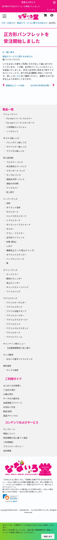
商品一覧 (8, 109)
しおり (9, 245)
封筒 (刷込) (11, 241)
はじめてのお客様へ (12, 385)
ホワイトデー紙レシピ (16, 146)
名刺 (8, 203)
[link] (11, 498)
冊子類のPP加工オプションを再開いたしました (21, 6)
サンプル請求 (12, 370)
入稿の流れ (8, 394)
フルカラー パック (14, 162)
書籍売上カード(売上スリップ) (20, 250)
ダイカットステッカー (16, 254)
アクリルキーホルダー (16, 302)
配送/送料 (7, 411)
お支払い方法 (9, 406)
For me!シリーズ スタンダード (20, 122)
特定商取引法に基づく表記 (15, 437)
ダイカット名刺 (13, 207)
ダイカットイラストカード (18, 224)
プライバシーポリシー (13, 446)
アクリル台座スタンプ (16, 311)
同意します (48, 536)
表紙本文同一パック (15, 179)
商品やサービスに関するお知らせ (18, 56)
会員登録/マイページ (12, 402)
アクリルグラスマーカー (17, 319)
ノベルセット (12, 131)
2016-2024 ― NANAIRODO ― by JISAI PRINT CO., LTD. (29, 510)
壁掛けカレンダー (14, 278)
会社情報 (7, 450)
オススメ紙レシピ (11, 138)
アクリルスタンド (14, 306)
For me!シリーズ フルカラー (19, 118)
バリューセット (10, 114)
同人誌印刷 (8, 157)
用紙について (9, 433)
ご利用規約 (8, 442)
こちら (18, 75)
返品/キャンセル (10, 415)
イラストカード (13, 220)
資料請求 (7, 365)
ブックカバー (12, 187)
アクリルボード (13, 332)
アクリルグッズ (10, 298)
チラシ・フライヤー (15, 233)
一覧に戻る (8, 52)
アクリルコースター (15, 315)
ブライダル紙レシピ (15, 150)
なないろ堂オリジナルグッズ (19, 358)
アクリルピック (13, 323)
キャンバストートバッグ (17, 287)
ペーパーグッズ (10, 198)
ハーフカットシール (15, 258)
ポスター (10, 228)
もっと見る (51, 9)
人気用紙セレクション (16, 126)
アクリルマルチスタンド (17, 328)
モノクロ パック (13, 174)
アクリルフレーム (14, 336)
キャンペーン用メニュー (14, 343)
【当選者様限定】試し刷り (18, 347)
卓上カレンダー (13, 282)
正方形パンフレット (15, 237)
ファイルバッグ (13, 291)
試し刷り (10, 192)
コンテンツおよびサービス (21, 422)
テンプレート (9, 429)
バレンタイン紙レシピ (16, 142)
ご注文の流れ (9, 389)
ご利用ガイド (13, 379)
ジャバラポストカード (16, 215)
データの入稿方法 (11, 398)
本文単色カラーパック (16, 166)
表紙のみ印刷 (12, 183)
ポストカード (12, 211)
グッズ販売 (8, 354)
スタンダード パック (15, 170)
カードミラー (12, 274)
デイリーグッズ (10, 269)
